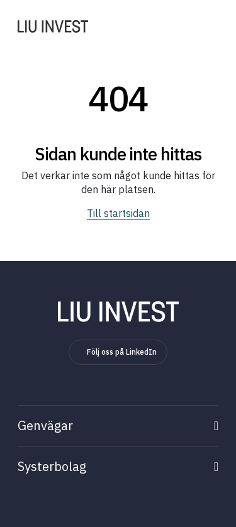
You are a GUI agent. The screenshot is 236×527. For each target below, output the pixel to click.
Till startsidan (118, 213)
